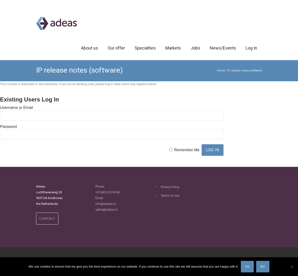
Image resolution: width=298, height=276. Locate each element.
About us (89, 47)
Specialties (145, 47)
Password (8, 127)
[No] (292, 266)
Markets (173, 47)
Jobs (195, 47)
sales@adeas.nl (106, 209)
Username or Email (16, 108)
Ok (247, 266)
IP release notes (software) (245, 70)
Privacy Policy (170, 187)
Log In (251, 47)
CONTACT (47, 218)
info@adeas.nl (105, 204)
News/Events (223, 47)
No (263, 266)
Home (221, 70)
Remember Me (186, 150)
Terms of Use (170, 195)
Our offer (116, 47)
